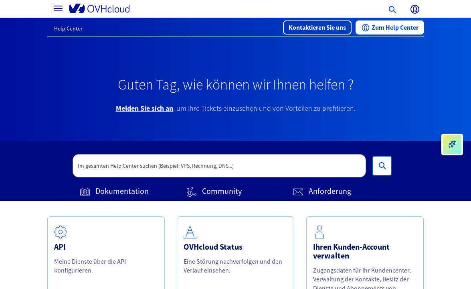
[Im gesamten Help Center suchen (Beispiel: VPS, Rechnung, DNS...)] (382, 166)
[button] (317, 27)
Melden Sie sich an (144, 108)
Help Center (68, 28)
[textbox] (219, 165)
